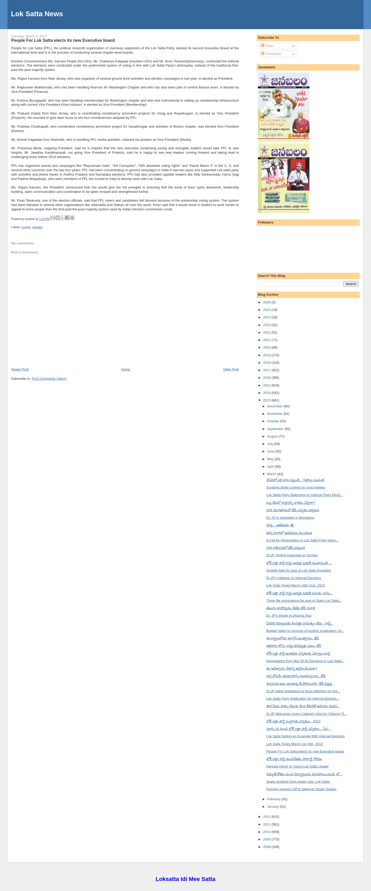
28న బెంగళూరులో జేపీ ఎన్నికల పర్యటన (292, 510)
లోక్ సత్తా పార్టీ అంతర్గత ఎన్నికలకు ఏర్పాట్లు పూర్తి (298, 653)
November (275, 414)
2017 (267, 370)
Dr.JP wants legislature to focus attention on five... (303, 691)
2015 (267, 385)
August (273, 436)
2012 (267, 817)
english (26, 227)
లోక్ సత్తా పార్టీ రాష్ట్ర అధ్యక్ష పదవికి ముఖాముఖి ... (299, 563)
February (274, 799)
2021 (267, 340)
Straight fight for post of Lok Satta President (298, 570)
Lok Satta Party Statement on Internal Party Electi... (304, 495)
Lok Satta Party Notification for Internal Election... (302, 698)
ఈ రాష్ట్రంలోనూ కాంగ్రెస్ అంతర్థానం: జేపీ (292, 638)
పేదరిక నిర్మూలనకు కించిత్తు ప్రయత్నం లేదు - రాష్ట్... (299, 623)
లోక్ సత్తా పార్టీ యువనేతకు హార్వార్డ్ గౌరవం (294, 759)
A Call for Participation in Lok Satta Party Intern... (302, 540)
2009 (267, 839)
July (270, 444)
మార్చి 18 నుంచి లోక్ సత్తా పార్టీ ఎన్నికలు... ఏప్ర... (298, 729)
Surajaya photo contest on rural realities (295, 487)
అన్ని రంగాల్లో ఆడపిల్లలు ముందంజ (289, 533)
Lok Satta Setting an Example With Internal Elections (305, 736)
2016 (267, 378)
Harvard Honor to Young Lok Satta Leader (297, 766)
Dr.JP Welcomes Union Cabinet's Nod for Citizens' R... (306, 714)
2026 (267, 302)
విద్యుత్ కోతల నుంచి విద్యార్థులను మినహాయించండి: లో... (304, 774)
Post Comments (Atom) (49, 379)
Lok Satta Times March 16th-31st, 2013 (295, 585)
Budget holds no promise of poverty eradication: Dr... (305, 631)
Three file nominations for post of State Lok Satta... (304, 601)
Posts (267, 46)
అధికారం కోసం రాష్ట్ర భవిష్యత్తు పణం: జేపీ (294, 646)
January (273, 806)
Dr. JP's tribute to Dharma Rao (289, 615)
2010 (267, 832)
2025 (267, 310)
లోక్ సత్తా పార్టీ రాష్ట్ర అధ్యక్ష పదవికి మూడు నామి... (299, 593)
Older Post (231, 369)
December (275, 406)
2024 (267, 317)
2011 (267, 824)
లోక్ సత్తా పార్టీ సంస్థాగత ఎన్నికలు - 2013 (293, 721)
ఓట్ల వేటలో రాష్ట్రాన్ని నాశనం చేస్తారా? (290, 503)
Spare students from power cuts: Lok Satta (298, 781)
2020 (267, 347)
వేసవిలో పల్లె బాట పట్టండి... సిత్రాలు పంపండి (295, 480)
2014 (267, 393)
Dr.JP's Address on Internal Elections (293, 578)
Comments (271, 54)
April (271, 466)
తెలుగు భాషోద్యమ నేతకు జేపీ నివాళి (290, 608)
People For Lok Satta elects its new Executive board (63, 40)
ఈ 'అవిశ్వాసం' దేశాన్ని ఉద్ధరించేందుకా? (291, 668)
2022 (267, 332)
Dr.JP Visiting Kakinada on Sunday (292, 555)
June (271, 451)
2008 (267, 847)
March (272, 474)
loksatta (37, 227)
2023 (267, 325)
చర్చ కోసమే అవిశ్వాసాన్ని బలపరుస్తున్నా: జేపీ (296, 676)
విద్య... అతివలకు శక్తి (280, 525)
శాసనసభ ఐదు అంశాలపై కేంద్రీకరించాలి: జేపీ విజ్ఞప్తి (299, 684)
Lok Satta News (37, 14)
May (270, 459)
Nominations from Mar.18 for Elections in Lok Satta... (305, 661)
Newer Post (20, 369)
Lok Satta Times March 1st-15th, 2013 (294, 744)
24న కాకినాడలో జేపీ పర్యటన (285, 548)
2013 (267, 400)
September (275, 429)
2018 (267, 363)
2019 (267, 355)
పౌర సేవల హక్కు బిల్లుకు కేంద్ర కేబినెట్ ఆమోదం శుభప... (303, 706)
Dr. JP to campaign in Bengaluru (290, 517)
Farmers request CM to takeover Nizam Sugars (301, 789)
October (273, 421)
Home (125, 369)
